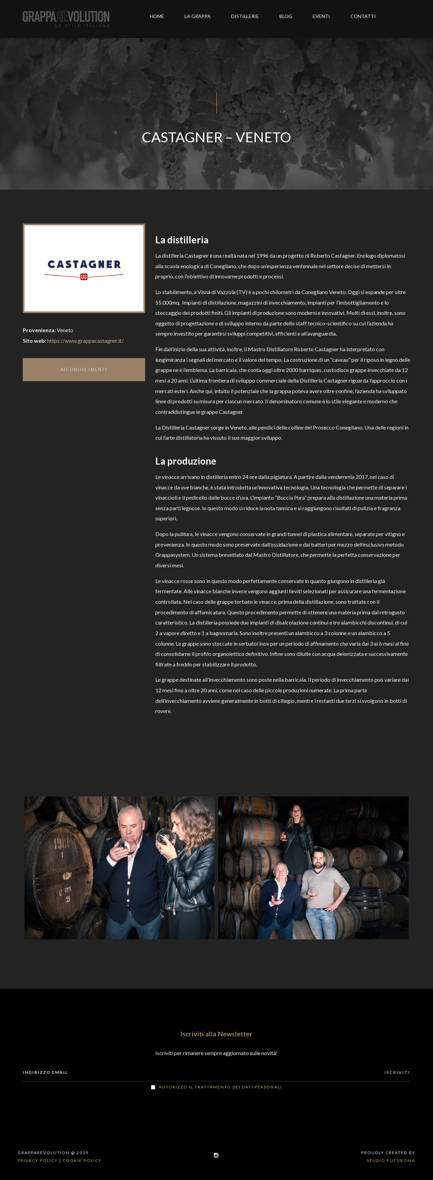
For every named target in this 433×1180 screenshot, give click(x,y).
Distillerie (245, 16)
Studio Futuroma (391, 1160)
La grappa (198, 16)
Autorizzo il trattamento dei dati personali (220, 1086)
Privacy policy (38, 1160)
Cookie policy (82, 1160)
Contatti (363, 16)
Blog (285, 16)
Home (157, 16)
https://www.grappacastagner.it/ (85, 340)
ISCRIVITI (397, 1072)
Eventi (321, 16)
